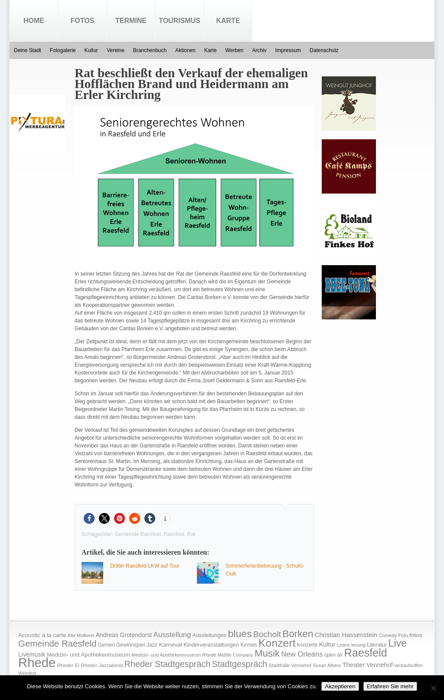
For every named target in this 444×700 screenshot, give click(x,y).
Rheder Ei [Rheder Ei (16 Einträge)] (68, 665)
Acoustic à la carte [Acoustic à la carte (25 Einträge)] (42, 635)
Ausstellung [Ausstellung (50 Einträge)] (172, 635)
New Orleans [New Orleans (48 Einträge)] (302, 654)
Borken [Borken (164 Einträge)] (297, 633)
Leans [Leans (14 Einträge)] (343, 644)
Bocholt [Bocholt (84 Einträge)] (267, 634)
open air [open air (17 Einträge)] (333, 655)
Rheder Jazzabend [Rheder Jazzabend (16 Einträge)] (102, 665)
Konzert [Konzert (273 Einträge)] (277, 643)
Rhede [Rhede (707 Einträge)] (37, 662)
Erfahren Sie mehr (390, 686)
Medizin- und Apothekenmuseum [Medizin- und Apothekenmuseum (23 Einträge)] (88, 654)
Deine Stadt (27, 50)
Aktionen (185, 50)
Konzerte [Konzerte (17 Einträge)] (307, 645)
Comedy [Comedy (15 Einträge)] (388, 635)
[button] (89, 518)
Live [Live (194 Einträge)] (397, 643)
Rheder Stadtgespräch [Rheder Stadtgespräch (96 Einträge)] (167, 664)
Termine (131, 20)
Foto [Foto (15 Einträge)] (403, 635)
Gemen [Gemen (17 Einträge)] (106, 645)
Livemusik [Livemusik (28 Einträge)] (32, 654)
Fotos (83, 20)
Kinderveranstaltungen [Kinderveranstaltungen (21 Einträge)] (211, 644)
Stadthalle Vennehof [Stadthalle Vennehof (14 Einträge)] (290, 665)
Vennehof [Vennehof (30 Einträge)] (379, 664)
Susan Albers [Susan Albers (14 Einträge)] (327, 665)
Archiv (259, 50)
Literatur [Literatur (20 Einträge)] (377, 645)
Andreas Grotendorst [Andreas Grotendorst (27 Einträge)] (124, 634)
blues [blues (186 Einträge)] (240, 633)
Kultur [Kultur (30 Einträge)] (327, 644)
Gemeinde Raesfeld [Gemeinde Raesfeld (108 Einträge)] (57, 643)
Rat (191, 534)
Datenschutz (324, 50)
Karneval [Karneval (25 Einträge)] (170, 644)
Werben (234, 50)
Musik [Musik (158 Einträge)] (267, 653)
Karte (228, 20)
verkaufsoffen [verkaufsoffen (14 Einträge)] (408, 665)
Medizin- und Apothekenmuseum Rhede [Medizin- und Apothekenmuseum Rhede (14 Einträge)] (173, 654)
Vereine (115, 50)
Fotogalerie (63, 50)
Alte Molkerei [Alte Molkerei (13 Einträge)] (81, 635)
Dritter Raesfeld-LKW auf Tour (145, 566)
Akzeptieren (340, 686)
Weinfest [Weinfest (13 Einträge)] (27, 673)
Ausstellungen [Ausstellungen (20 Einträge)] (210, 635)
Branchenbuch (149, 50)
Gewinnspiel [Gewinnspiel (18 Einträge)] (130, 645)
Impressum (288, 50)
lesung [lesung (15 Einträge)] (358, 644)
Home (33, 20)
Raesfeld (173, 534)
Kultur (91, 50)
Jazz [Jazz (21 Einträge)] (151, 644)
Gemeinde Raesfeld (138, 534)
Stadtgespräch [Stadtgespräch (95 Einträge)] (239, 664)
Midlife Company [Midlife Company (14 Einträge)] (235, 654)
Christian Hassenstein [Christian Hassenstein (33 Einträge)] (346, 634)
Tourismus (179, 20)
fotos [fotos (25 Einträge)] (415, 635)
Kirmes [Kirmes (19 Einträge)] (248, 645)
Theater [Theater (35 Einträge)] (353, 664)
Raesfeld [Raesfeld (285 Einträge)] (365, 653)
